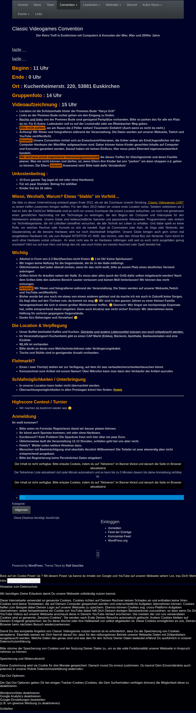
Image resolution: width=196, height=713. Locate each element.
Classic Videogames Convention (47, 29)
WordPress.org (117, 540)
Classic (153, 202)
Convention (68, 4)
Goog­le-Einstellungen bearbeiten (22, 699)
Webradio (113, 4)
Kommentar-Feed (119, 536)
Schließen (6, 708)
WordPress (35, 565)
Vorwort (23, 4)
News (37, 4)
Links (38, 14)
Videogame (165, 202)
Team (50, 4)
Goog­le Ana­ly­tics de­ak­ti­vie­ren (20, 696)
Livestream (91, 4)
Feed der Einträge (119, 532)
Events (23, 14)
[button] (22, 497)
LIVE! (179, 202)
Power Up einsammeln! (24, 580)
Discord (132, 4)
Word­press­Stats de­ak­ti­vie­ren (20, 693)
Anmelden (114, 528)
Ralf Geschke (74, 565)
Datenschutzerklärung (15, 641)
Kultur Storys (152, 4)
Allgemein (21, 509)
